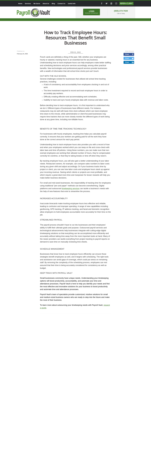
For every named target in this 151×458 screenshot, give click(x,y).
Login (91, 12)
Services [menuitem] (28, 3)
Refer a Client (126, 3)
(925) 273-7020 (121, 11)
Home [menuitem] (20, 3)
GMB (111, 3)
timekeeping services (70, 188)
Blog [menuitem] (53, 3)
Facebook (101, 3)
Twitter (106, 3)
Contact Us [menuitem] (61, 3)
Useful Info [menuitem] (71, 3)
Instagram (116, 3)
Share (127, 54)
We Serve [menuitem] (36, 3)
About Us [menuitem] (46, 3)
